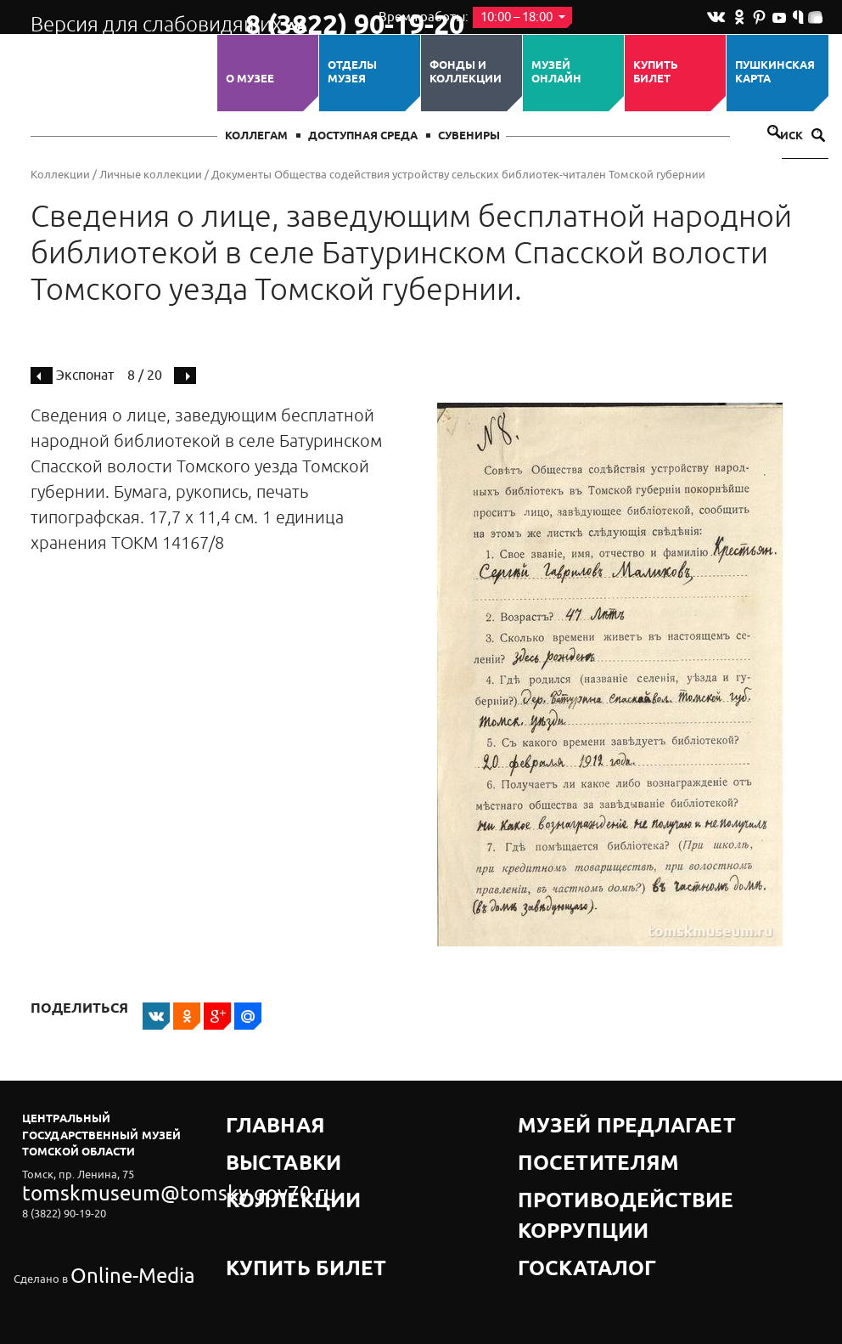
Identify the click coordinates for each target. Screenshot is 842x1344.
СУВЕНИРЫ (469, 136)
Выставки (257, 1139)
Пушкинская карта (775, 73)
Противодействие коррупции (612, 1161)
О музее (250, 79)
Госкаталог (555, 1182)
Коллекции (60, 174)
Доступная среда (363, 136)
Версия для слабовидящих (123, 17)
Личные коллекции (150, 174)
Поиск (794, 136)
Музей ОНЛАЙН (556, 73)
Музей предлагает (576, 1118)
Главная (253, 1118)
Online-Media (103, 1235)
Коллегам (256, 136)
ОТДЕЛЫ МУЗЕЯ (352, 73)
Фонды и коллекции (465, 73)
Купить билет (655, 73)
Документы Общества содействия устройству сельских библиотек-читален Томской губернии (458, 174)
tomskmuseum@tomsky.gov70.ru (105, 1188)
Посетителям (560, 1139)
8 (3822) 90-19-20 (299, 17)
